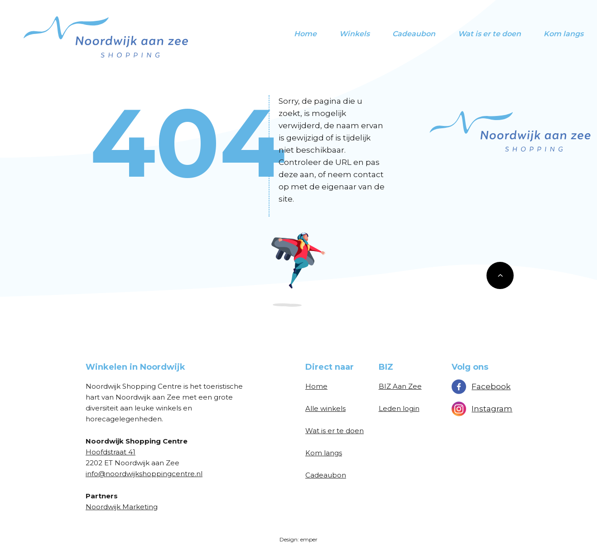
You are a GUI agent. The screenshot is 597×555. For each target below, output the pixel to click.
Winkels (354, 33)
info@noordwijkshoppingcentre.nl (144, 473)
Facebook (481, 386)
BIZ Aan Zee (400, 386)
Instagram (482, 408)
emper (309, 539)
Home (305, 33)
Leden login (399, 408)
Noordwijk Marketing (122, 506)
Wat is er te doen (489, 33)
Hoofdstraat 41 (110, 452)
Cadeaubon (413, 33)
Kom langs (563, 33)
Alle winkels (325, 408)
